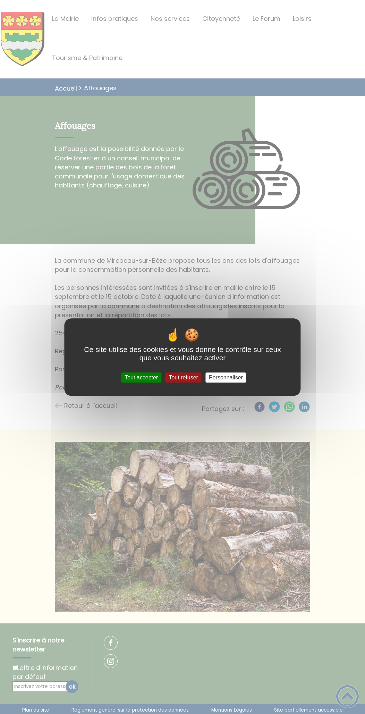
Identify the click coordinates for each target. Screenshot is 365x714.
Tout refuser (183, 377)
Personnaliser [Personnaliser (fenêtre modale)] (226, 377)
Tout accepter (141, 377)
